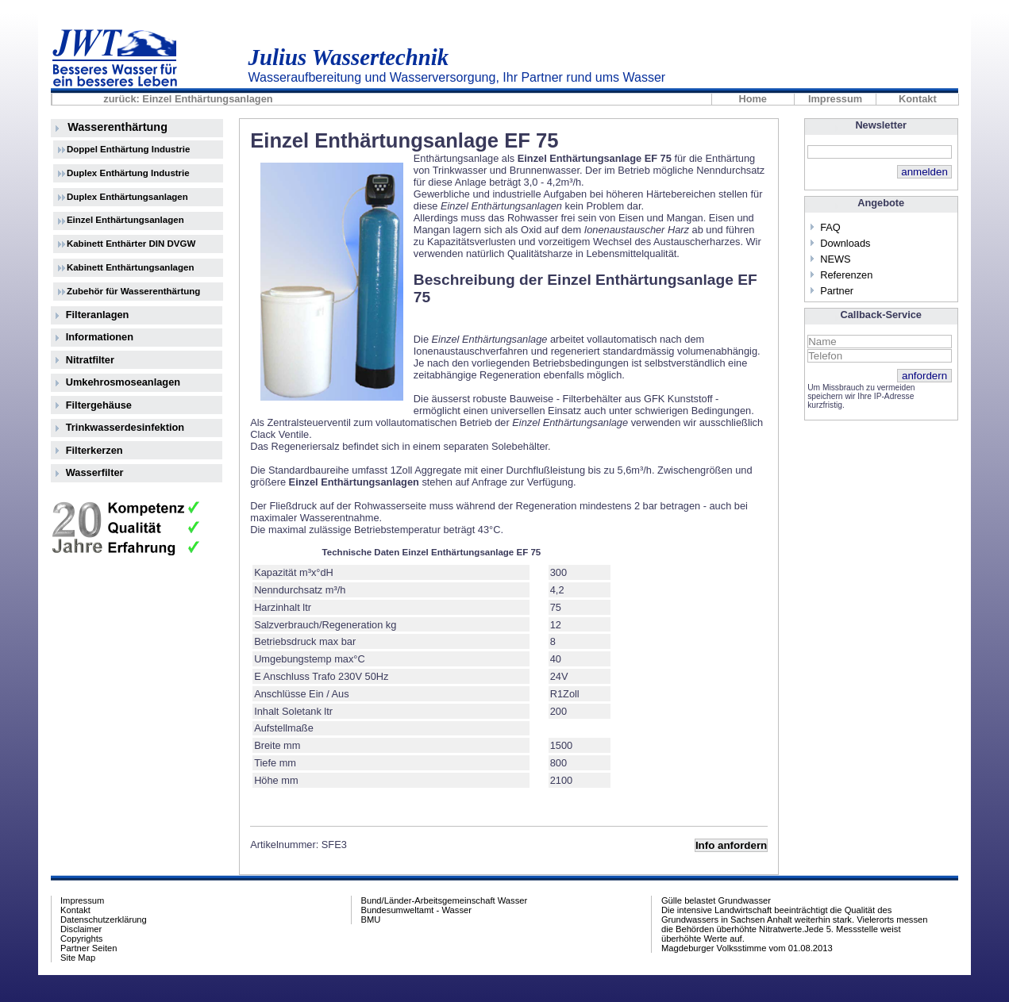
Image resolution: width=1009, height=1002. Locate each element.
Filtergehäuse (99, 405)
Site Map (77, 957)
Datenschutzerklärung (103, 919)
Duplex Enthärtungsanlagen (127, 197)
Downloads (845, 243)
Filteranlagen (97, 315)
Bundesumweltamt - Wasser (415, 910)
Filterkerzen (94, 450)
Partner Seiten (88, 948)
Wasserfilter (95, 472)
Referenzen (846, 275)
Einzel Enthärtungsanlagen (125, 220)
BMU (370, 919)
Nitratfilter (90, 360)
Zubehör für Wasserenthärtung (133, 291)
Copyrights (81, 938)
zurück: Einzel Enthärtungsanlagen (187, 99)
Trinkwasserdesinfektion (125, 427)
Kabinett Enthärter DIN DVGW (131, 243)
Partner (836, 291)
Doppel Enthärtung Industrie (128, 149)
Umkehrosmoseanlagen (123, 382)
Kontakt (918, 99)
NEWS (835, 259)
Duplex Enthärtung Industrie (128, 173)
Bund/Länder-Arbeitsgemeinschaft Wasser (443, 900)
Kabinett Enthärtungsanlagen (130, 267)
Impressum (835, 99)
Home (752, 99)
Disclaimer (81, 929)
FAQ (830, 227)
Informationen (99, 337)
